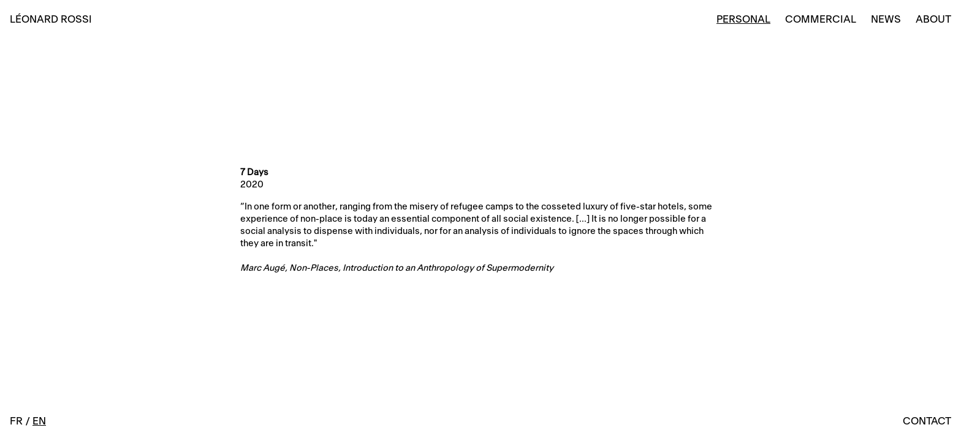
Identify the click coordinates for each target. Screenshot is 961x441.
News (886, 19)
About (933, 19)
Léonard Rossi (51, 19)
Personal (743, 19)
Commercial (820, 19)
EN (39, 421)
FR (16, 421)
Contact (927, 421)
